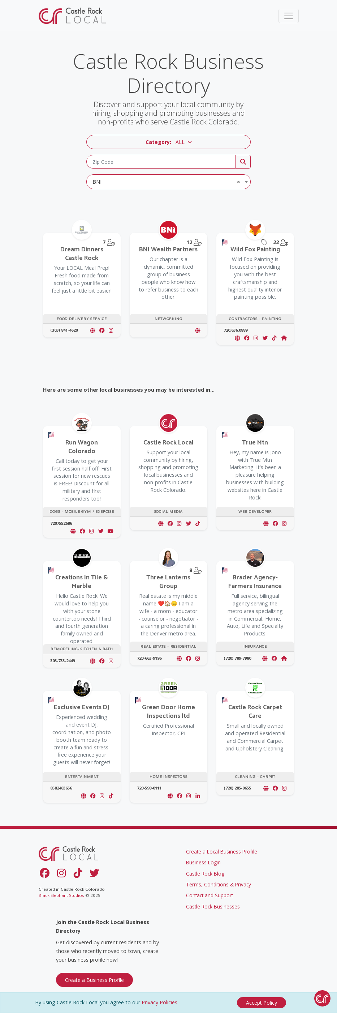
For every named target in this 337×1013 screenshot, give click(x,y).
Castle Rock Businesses (213, 906)
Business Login (203, 862)
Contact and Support (209, 895)
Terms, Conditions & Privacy (218, 884)
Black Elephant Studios (61, 895)
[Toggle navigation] (288, 16)
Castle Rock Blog (205, 873)
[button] (168, 142)
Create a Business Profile (94, 979)
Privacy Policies (159, 1002)
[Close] (261, 1002)
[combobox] (168, 182)
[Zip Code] (161, 162)
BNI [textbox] (166, 181)
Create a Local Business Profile (221, 851)
